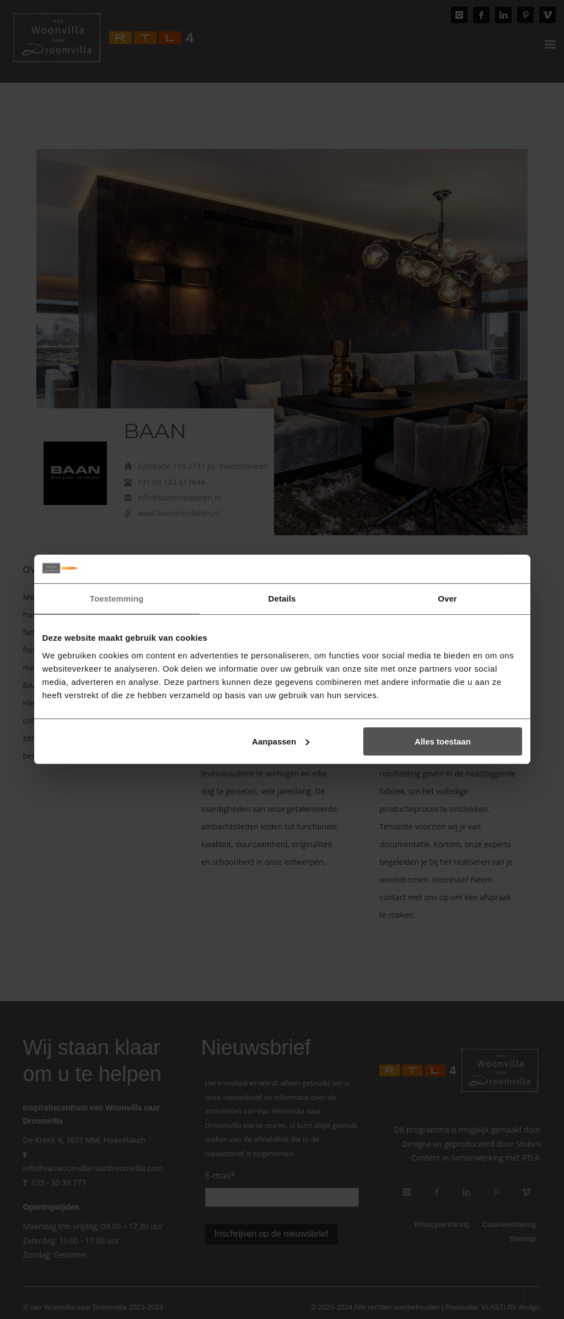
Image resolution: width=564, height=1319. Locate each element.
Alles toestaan (443, 741)
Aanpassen (280, 741)
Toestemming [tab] (117, 598)
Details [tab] (282, 598)
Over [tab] (447, 598)
